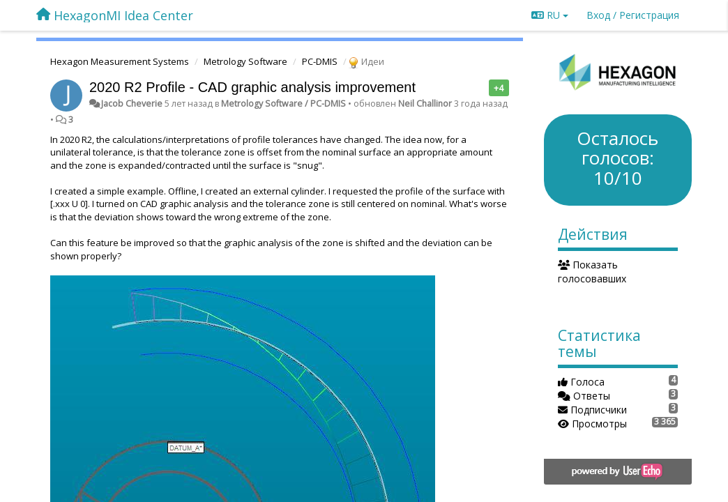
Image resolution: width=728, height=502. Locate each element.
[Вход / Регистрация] (633, 15)
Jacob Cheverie (131, 103)
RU (549, 15)
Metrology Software (245, 61)
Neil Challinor (425, 103)
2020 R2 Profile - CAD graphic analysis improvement (252, 87)
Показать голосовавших (592, 271)
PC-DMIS (320, 61)
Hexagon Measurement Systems (119, 61)
